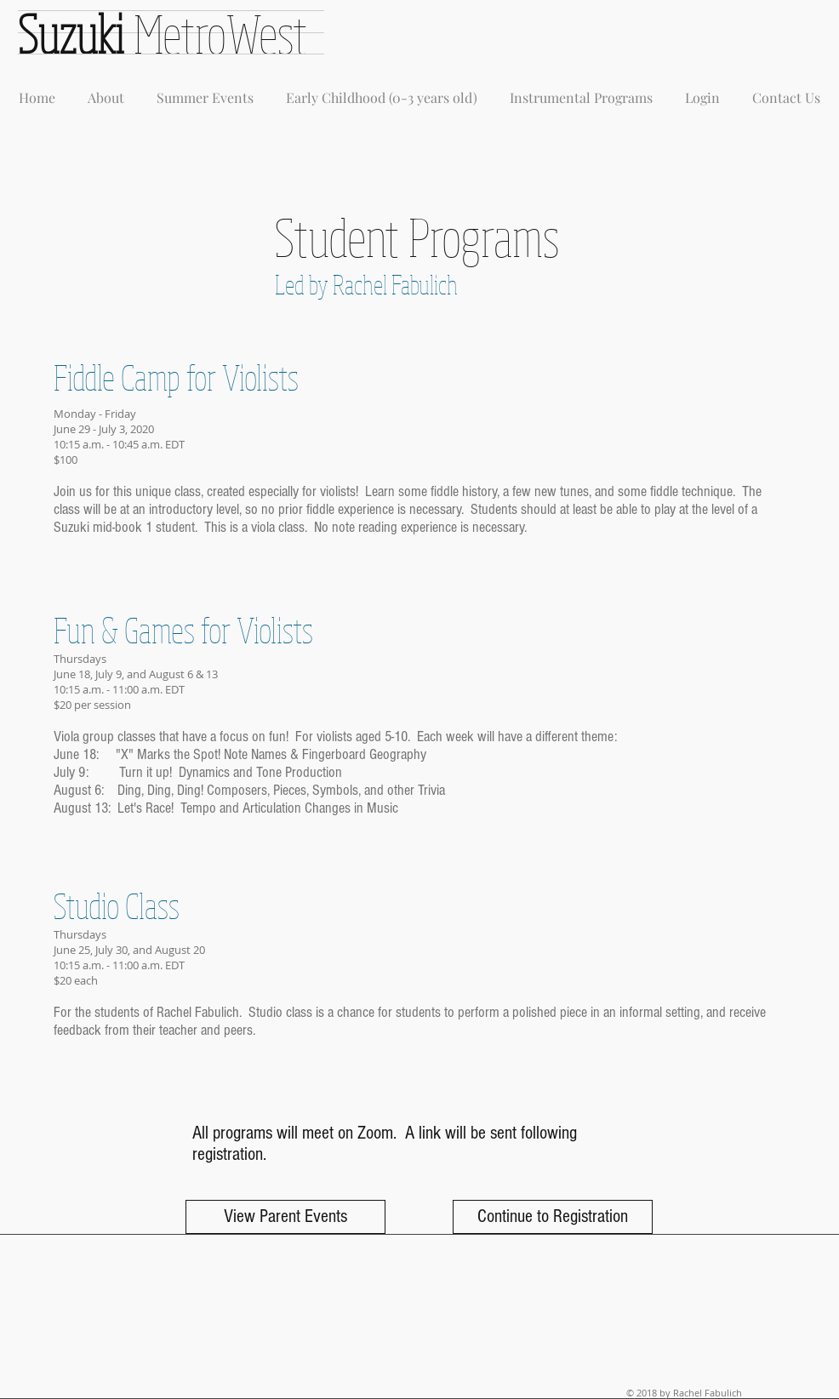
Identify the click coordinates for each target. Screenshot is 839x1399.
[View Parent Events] (285, 1217)
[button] (105, 90)
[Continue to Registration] (553, 1217)
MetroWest (220, 33)
